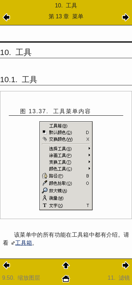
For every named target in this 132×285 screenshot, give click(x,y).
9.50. (22, 278)
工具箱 (23, 243)
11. (119, 278)
